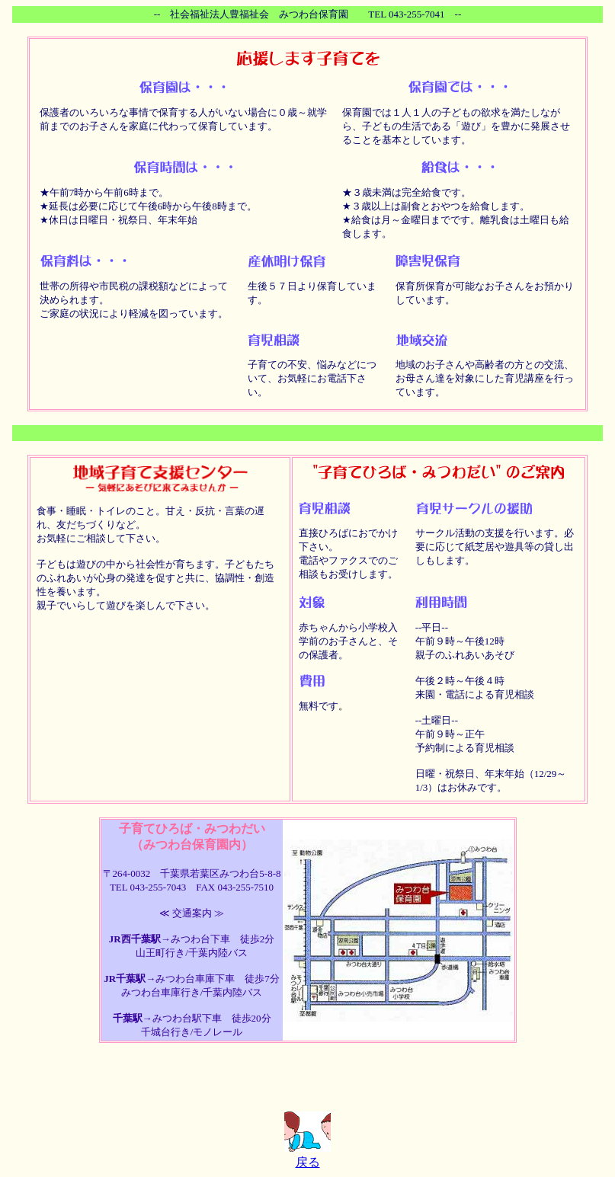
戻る (308, 1162)
